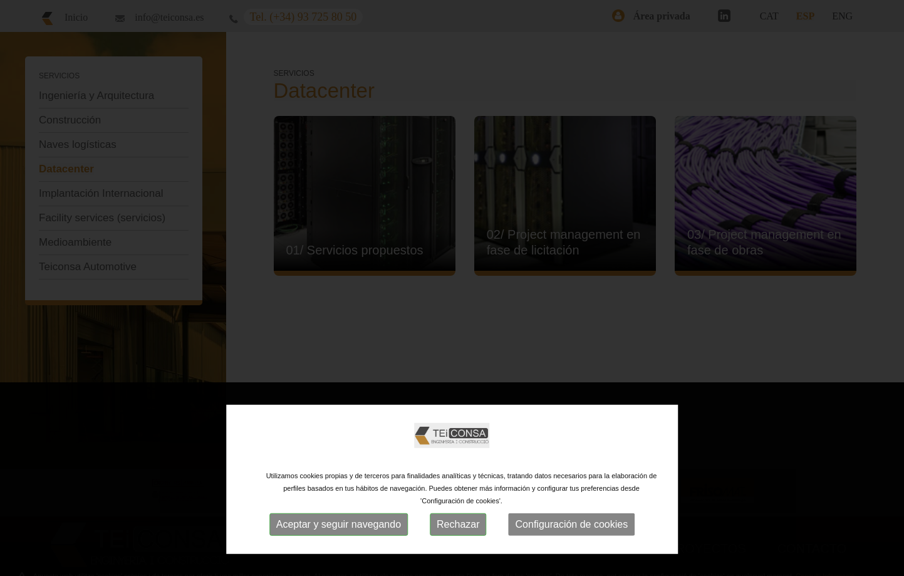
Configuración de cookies (572, 524)
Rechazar (458, 524)
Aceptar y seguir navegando (338, 524)
